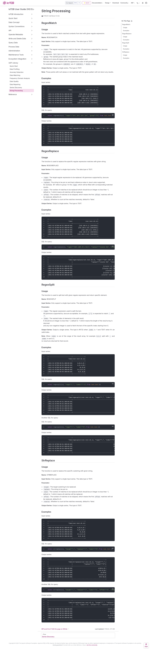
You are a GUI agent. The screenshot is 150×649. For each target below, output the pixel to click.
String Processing (16, 90)
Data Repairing (15, 84)
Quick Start (14, 66)
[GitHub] (146, 2)
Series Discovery (16, 87)
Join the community (91, 645)
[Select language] (138, 2)
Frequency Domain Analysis (20, 78)
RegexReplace (126, 33)
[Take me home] (9, 3)
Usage (125, 27)
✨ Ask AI (86, 3)
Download (115, 3)
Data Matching (15, 75)
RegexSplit (125, 43)
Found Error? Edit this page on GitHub (54, 629)
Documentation (98, 3)
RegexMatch (126, 24)
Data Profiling (15, 69)
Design (107, 3)
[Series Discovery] (78, 635)
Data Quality (14, 81)
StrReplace (125, 52)
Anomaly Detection (16, 72)
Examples (126, 30)
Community (124, 3)
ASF (133, 3)
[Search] (73, 3)
